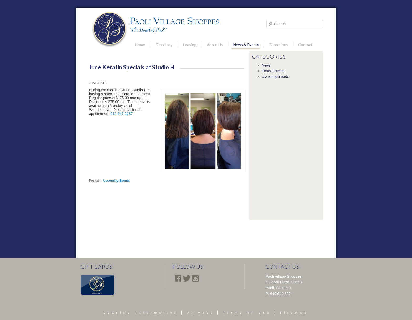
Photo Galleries (273, 71)
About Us (215, 44)
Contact (305, 44)
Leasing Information (141, 312)
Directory (164, 44)
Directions (278, 44)
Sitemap (294, 312)
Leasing (190, 44)
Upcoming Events (116, 180)
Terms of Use (247, 312)
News (266, 65)
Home (140, 44)
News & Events (246, 44)
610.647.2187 (121, 113)
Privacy (201, 312)
